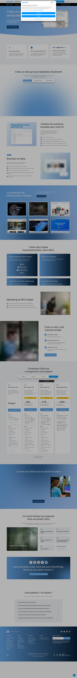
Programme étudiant (10, 663)
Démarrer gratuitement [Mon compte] (59, 1)
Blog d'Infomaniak (10, 659)
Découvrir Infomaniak (61, 565)
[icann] (57, 671)
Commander (30, 426)
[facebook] (61, 648)
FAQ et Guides (20, 655)
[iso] (63, 671)
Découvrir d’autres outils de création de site (38, 590)
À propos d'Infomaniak (10, 654)
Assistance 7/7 (20, 654)
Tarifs (26, 4)
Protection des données (33, 671)
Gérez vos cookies (41, 673)
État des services (21, 664)
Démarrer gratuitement (65, 4)
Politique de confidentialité (42, 671)
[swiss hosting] (68, 671)
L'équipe (8, 655)
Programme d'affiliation (32, 655)
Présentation (17, 4)
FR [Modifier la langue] (9, 671)
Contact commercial (21, 658)
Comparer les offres (38, 473)
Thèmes (22, 4)
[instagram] (69, 648)
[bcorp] (54, 671)
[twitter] (64, 648)
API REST (19, 659)
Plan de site (35, 673)
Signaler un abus (20, 662)
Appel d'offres (30, 658)
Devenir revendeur (31, 654)
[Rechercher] (52, 1)
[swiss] (60, 671)
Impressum (9, 664)
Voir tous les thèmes (41, 196)
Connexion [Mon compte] (67, 1)
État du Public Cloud (21, 663)
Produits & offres (10, 662)
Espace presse (9, 658)
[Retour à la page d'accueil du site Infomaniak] (10, 1)
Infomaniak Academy (31, 659)
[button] (38, 619)
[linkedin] (67, 648)
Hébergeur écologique (43, 654)
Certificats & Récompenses (44, 655)
